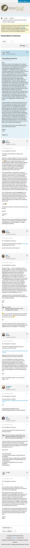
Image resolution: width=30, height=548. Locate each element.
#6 (27, 393)
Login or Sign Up (24, 1)
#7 (27, 424)
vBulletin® (14, 538)
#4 (27, 262)
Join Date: (8, 54)
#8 (27, 478)
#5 (27, 341)
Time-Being (25, 243)
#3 (27, 238)
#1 (27, 58)
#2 (27, 148)
